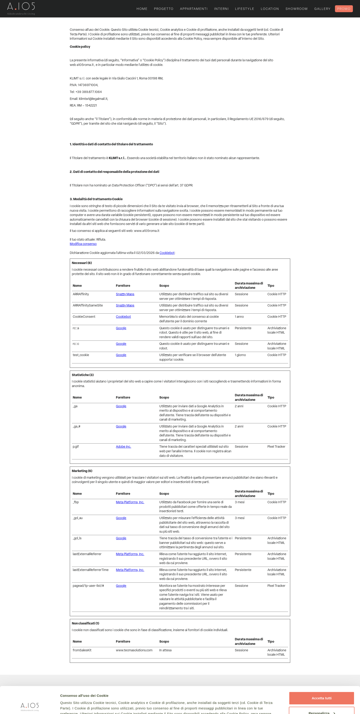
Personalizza (322, 686)
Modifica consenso (83, 244)
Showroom (297, 9)
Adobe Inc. (123, 446)
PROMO (344, 9)
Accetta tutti (322, 671)
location (270, 9)
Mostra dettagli (72, 705)
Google (121, 328)
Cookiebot (167, 253)
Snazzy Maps (125, 294)
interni (221, 9)
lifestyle (244, 9)
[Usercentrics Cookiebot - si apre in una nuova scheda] (30, 705)
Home (142, 9)
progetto (164, 9)
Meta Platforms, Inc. (130, 502)
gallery (322, 9)
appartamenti (194, 9)
